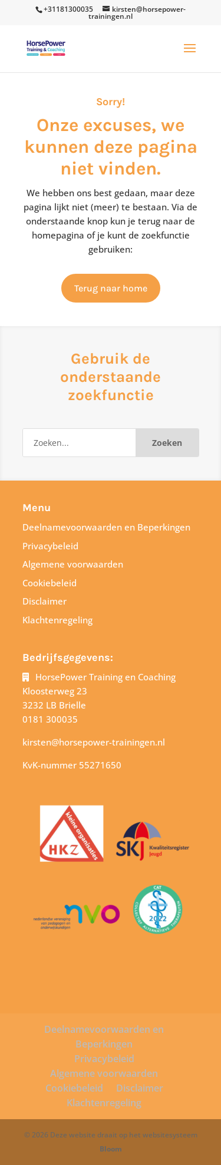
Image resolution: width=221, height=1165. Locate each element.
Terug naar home (110, 288)
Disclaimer (44, 601)
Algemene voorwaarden (72, 564)
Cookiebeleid (49, 583)
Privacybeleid (50, 546)
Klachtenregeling (57, 620)
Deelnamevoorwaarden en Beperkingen (106, 527)
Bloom (111, 1149)
